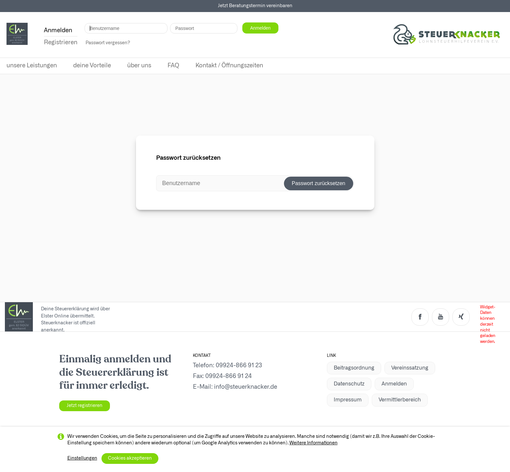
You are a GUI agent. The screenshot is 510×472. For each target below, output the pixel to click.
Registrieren (60, 43)
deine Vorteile (92, 66)
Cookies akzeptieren (130, 458)
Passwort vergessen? (108, 43)
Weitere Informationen (313, 443)
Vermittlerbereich (400, 399)
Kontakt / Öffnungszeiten (229, 66)
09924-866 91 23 (239, 366)
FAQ (173, 66)
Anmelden (394, 383)
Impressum (348, 399)
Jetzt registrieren (84, 405)
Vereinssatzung (409, 368)
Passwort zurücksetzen (318, 183)
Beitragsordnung (354, 368)
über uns (139, 66)
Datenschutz (349, 383)
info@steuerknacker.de (245, 387)
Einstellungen (82, 458)
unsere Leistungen (32, 66)
